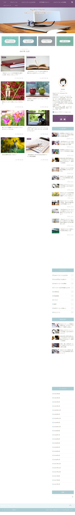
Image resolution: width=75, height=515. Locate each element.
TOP (5, 2)
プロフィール (14, 2)
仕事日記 (63, 294)
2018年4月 (57, 449)
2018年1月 (57, 462)
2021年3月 (57, 400)
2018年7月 (57, 437)
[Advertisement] (63, 63)
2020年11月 (57, 412)
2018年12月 (57, 429)
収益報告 (63, 298)
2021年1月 (57, 408)
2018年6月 (57, 441)
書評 (63, 306)
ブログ (63, 302)
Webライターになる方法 (28, 2)
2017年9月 (57, 478)
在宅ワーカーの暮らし (63, 310)
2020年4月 (57, 416)
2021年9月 (57, 396)
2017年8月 (57, 482)
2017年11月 (57, 470)
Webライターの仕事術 (60, 2)
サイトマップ (7, 5)
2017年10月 (57, 474)
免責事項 (14, 513)
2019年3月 (57, 425)
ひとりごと (63, 315)
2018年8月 (57, 433)
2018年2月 (57, 458)
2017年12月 (57, 466)
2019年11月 (57, 420)
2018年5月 (57, 445)
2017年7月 (57, 486)
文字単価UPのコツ (44, 2)
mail (16, 5)
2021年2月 (57, 404)
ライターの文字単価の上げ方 (63, 290)
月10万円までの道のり (63, 282)
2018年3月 (57, 453)
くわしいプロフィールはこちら (62, 114)
